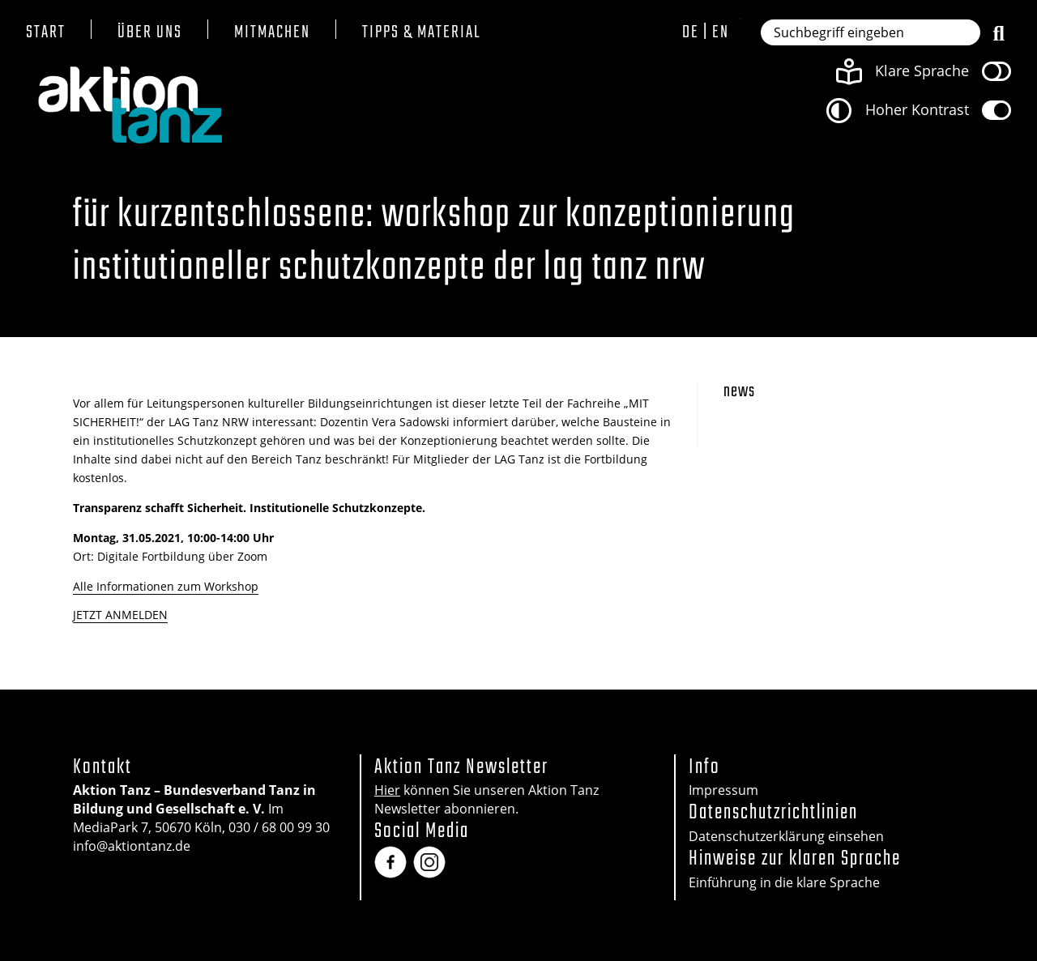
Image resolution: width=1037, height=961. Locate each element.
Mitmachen (272, 32)
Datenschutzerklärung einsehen (786, 836)
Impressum (723, 790)
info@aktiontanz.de (131, 846)
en (720, 32)
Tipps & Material (421, 32)
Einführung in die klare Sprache (784, 882)
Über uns (149, 32)
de (690, 32)
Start (46, 32)
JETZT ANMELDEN (120, 614)
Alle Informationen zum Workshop (165, 586)
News (739, 391)
